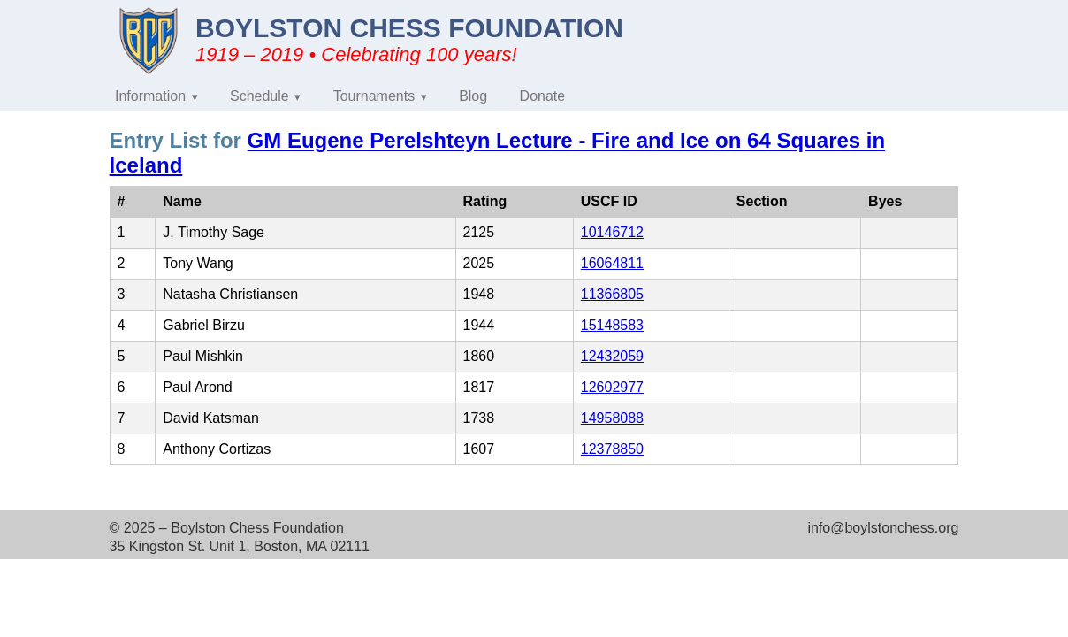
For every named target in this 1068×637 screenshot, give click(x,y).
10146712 (612, 232)
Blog (473, 96)
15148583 (612, 325)
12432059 (612, 356)
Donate (543, 96)
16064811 (612, 263)
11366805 (612, 294)
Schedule (259, 96)
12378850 (612, 449)
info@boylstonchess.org (882, 527)
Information (150, 96)
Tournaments (374, 96)
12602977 (612, 387)
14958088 (612, 418)
